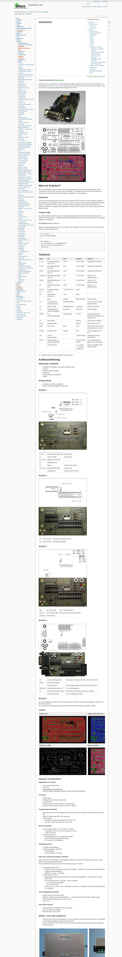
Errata (91, 72)
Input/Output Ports (96, 56)
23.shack (20, 68)
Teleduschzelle (22, 245)
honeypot (21, 46)
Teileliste (91, 29)
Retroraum (21, 51)
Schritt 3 (92, 40)
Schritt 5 (92, 43)
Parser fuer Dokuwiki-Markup (26, 197)
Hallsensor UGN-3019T (24, 145)
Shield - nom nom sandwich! (97, 65)
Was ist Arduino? (93, 24)
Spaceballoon (21, 235)
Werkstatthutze (22, 276)
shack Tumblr (21, 226)
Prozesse (19, 283)
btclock (20, 89)
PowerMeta (21, 200)
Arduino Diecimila (55, 86)
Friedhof (19, 23)
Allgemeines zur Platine (97, 49)
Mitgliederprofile (21, 35)
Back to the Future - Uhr (24, 76)
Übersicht (105, 6)
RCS (19, 50)
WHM (19, 278)
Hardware (92, 26)
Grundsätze (20, 299)
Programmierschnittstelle (97, 52)
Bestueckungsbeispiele (96, 71)
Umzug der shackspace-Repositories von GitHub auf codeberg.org (25, 268)
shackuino (45, 12)
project (18, 307)
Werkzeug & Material (95, 33)
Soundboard (21, 233)
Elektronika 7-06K (23, 132)
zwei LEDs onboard (96, 64)
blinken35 (20, 81)
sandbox (19, 309)
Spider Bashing (22, 238)
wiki (18, 294)
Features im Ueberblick (96, 47)
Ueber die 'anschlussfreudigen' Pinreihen (96, 59)
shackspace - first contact (23, 312)
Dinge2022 (21, 112)
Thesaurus (21, 246)
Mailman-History (22, 167)
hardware (95, 76)
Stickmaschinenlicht (23, 243)
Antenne (20, 73)
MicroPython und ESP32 (24, 177)
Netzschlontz (21, 188)
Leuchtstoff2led (22, 162)
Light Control (21, 164)
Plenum (19, 40)
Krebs (19, 150)
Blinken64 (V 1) (22, 84)
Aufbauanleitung (93, 31)
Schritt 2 (92, 38)
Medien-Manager (97, 6)
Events (18, 21)
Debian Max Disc (22, 111)
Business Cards (22, 93)
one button (21, 195)
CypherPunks (21, 96)
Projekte (39, 12)
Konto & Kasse (21, 30)
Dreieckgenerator (22, 117)
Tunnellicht (21, 258)
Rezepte (19, 286)
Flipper (20, 135)
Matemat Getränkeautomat (25, 170)
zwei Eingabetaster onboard (98, 62)
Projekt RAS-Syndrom (24, 203)
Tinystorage (21, 250)
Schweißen (21, 212)
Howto (18, 25)
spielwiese (19, 288)
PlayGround (20, 38)
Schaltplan (92, 69)
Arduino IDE (93, 27)
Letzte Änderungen (87, 6)
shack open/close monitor (25, 220)
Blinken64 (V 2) (22, 86)
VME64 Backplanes (23, 273)
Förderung (21, 139)
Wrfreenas (21, 281)
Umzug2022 (21, 59)
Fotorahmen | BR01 (23, 137)
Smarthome (21, 230)
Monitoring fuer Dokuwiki (24, 178)
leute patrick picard (22, 304)
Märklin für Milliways (23, 180)
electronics (102, 76)
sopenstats (19, 317)
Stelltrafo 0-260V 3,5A (24, 240)
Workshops (20, 296)
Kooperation (21, 149)
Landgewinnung (22, 157)
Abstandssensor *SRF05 (24, 71)
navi (18, 36)
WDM (19, 61)
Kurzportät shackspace (24, 152)
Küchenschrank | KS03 (24, 154)
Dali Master (21, 106)
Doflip (19, 116)
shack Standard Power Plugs (25, 225)
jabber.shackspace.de (24, 147)
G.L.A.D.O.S (21, 140)
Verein (18, 293)
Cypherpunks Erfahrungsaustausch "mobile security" (26, 99)
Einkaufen (19, 20)
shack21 (20, 53)
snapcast (20, 56)
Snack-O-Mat (22, 54)
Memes (19, 33)
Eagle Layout (93, 67)
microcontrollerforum (24, 48)
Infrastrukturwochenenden (24, 28)
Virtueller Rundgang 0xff (24, 271)
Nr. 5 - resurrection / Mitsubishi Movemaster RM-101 (25, 192)
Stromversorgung (95, 54)
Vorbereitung (93, 34)
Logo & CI (21, 165)
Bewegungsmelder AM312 (25, 79)
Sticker (20, 241)
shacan (20, 213)
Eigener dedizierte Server (25, 126)
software (20, 58)
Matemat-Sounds (22, 169)
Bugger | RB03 (22, 91)
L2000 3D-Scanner (23, 155)
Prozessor (93, 50)
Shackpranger (22, 222)
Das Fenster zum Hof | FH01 (25, 109)
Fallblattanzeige (22, 43)
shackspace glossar (23, 223)
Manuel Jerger (59, 80)
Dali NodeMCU (22, 107)
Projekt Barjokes (22, 202)
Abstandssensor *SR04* (24, 69)
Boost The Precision (23, 88)
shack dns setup (22, 217)
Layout (91, 45)
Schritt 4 (92, 41)
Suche (107, 4)
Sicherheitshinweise (22, 316)
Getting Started (21, 298)
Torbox (20, 255)
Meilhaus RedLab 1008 (24, 172)
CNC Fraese (21, 94)
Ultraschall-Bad (22, 263)
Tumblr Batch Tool (23, 256)
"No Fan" (20, 63)
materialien (20, 31)
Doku (18, 18)
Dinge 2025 (21, 114)
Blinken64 (21, 83)
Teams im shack (21, 291)
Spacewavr (21, 236)
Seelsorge (19, 311)
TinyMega (20, 248)
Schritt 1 (92, 36)
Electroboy (21, 131)
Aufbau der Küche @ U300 (25, 74)
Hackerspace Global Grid (25, 45)
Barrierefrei (21, 78)
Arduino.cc (56, 223)
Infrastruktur (20, 26)
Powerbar (20, 198)
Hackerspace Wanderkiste (25, 144)
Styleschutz (20, 289)
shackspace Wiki (31, 12)
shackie (20, 218)
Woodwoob (21, 279)
